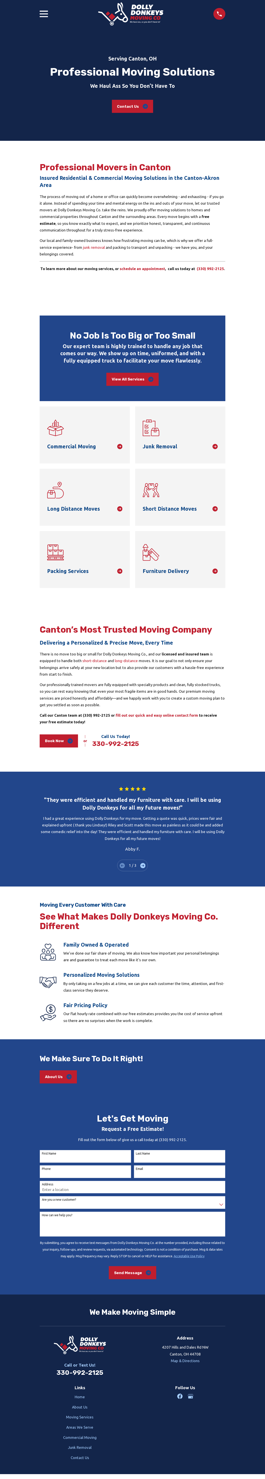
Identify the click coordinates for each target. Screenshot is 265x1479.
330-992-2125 (115, 743)
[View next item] (142, 865)
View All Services (132, 379)
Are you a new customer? (59, 1199)
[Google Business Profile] (190, 1396)
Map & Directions (185, 1361)
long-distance (126, 661)
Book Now (59, 740)
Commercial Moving (80, 1437)
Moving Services (80, 1417)
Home (80, 1397)
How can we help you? (57, 1215)
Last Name (143, 1153)
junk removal (94, 247)
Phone (46, 1169)
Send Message (132, 1272)
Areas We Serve (79, 1427)
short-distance (94, 661)
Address (47, 1184)
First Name (49, 1153)
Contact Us (132, 106)
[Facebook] (180, 1396)
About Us (58, 1076)
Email (139, 1169)
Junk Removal (80, 1447)
